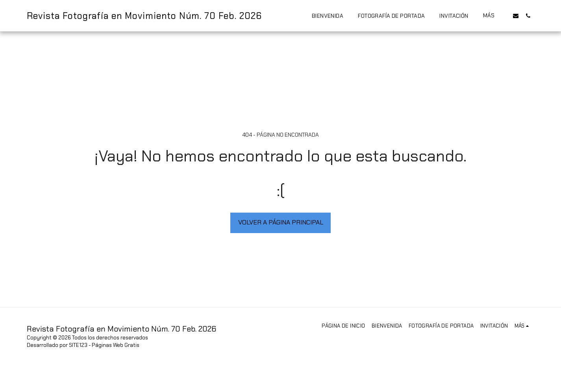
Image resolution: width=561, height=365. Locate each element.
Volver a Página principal (280, 222)
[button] (516, 16)
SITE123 (78, 345)
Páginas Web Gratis (115, 345)
